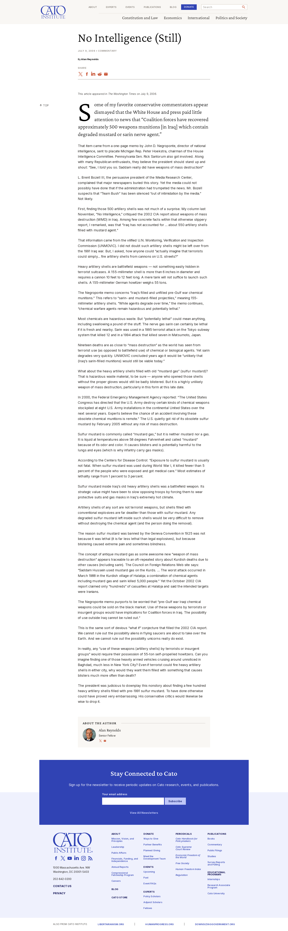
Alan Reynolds (90, 59)
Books (211, 839)
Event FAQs (149, 883)
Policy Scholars (152, 896)
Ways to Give (150, 839)
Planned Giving (151, 850)
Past (145, 878)
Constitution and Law (140, 18)
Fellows (147, 908)
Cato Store (119, 897)
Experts (111, 7)
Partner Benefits (152, 845)
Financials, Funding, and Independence (124, 860)
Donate (189, 7)
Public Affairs (118, 853)
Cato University (216, 893)
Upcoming (149, 872)
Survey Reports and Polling (216, 863)
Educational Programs (217, 873)
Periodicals (184, 834)
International (199, 18)
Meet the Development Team (154, 857)
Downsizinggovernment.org (215, 924)
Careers (116, 881)
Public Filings (215, 850)
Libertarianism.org (111, 924)
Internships (214, 879)
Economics (173, 18)
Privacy (59, 893)
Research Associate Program (219, 886)
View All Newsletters (144, 813)
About (93, 7)
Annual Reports (120, 867)
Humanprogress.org (159, 924)
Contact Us (62, 886)
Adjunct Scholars (152, 902)
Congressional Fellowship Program (122, 874)
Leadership (117, 847)
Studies (212, 856)
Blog (173, 7)
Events (130, 7)
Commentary (215, 845)
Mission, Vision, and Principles (122, 840)
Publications (152, 7)
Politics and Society (231, 18)
